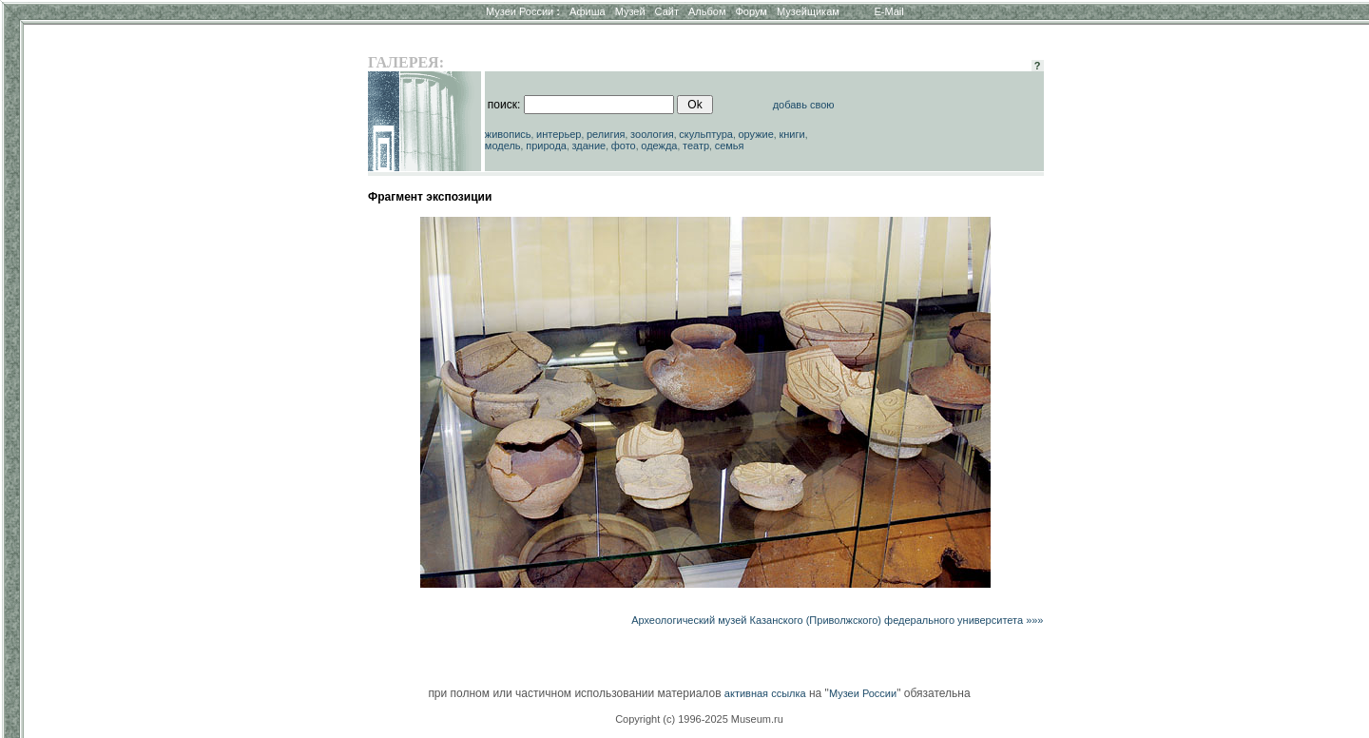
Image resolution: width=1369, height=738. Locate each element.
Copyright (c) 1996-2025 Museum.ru (699, 719)
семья (729, 145)
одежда (659, 145)
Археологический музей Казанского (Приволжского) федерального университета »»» (837, 620)
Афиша (587, 11)
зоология (652, 134)
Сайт (667, 11)
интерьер (558, 134)
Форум (750, 11)
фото (623, 145)
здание (588, 145)
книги (791, 134)
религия (606, 134)
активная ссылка (765, 693)
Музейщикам (808, 11)
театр (696, 145)
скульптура (706, 134)
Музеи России (523, 11)
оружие (756, 134)
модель (503, 145)
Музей (630, 11)
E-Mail (889, 11)
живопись (508, 134)
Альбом (706, 11)
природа (546, 145)
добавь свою (804, 104)
